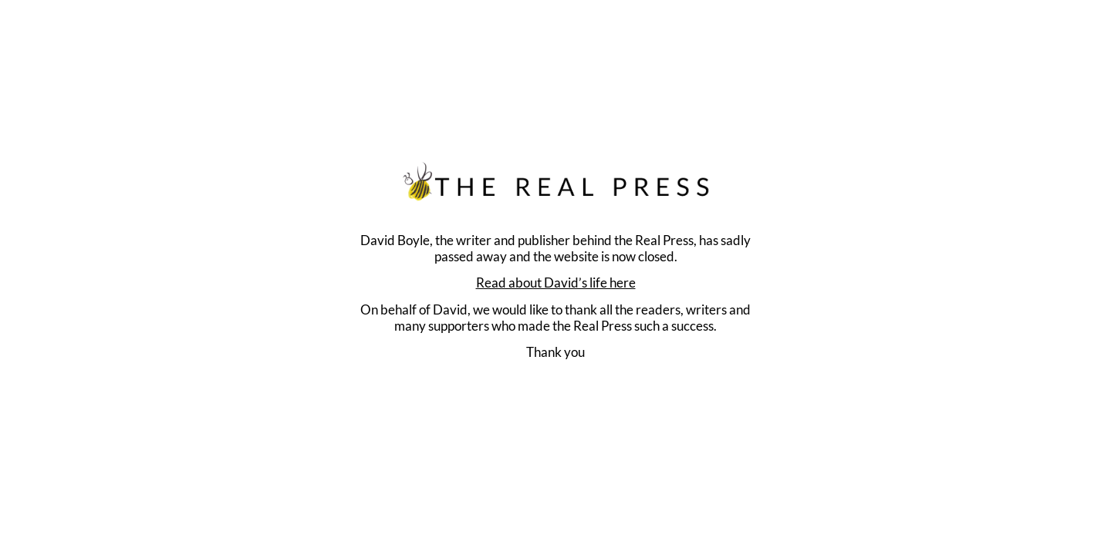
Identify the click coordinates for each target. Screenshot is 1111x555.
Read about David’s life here (556, 282)
